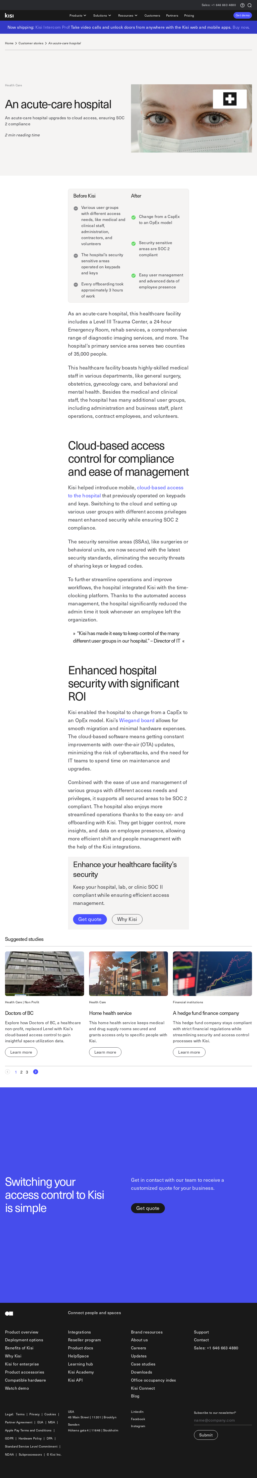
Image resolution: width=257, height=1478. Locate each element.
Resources (128, 15)
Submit (206, 1435)
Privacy (34, 1414)
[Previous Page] (9, 1071)
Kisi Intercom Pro (52, 27)
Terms (20, 1414)
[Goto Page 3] (27, 1071)
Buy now (240, 27)
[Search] (249, 5)
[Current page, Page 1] (16, 1071)
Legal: (9, 1414)
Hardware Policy (30, 1438)
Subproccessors (30, 1454)
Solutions (102, 15)
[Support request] (242, 5)
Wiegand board (137, 720)
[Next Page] (34, 1071)
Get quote (90, 919)
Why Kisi (127, 919)
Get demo (243, 15)
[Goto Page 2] (21, 1071)
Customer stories (31, 43)
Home (9, 43)
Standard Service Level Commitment (31, 1446)
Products (78, 15)
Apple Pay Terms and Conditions (28, 1430)
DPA (50, 1438)
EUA (40, 1422)
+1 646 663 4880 (219, 5)
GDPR (9, 1438)
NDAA (9, 1454)
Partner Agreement (18, 1422)
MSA (51, 1422)
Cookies (50, 1414)
